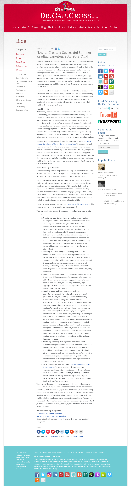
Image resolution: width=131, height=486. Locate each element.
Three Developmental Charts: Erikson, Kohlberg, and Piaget (107, 175)
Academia (93, 27)
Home (16, 27)
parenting (19, 93)
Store (104, 27)
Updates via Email (105, 131)
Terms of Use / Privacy (50, 469)
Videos (61, 27)
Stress (19, 70)
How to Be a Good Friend (107, 190)
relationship (20, 107)
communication (22, 110)
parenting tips (21, 87)
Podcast (72, 27)
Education (20, 54)
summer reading (77, 437)
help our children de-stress (78, 204)
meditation (20, 97)
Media (82, 27)
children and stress (23, 100)
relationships (21, 90)
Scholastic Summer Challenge (49, 413)
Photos (52, 27)
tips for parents (22, 78)
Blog (43, 27)
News (18, 58)
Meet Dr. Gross (30, 27)
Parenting (20, 62)
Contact (114, 27)
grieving (19, 103)
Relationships (22, 66)
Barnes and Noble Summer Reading (51, 416)
